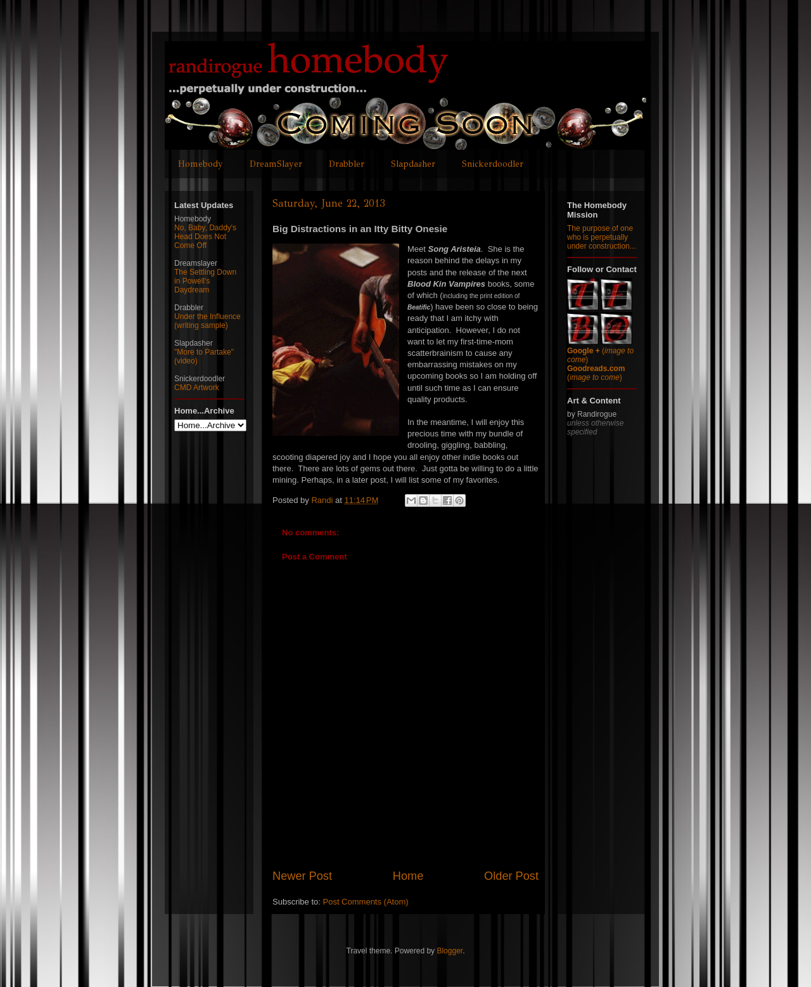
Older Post (511, 876)
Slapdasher (413, 164)
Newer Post (302, 876)
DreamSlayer (276, 164)
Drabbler (346, 164)
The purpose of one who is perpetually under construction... (601, 237)
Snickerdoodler (492, 164)
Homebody (200, 164)
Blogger (450, 950)
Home (408, 876)
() (596, 373)
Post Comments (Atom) (366, 901)
